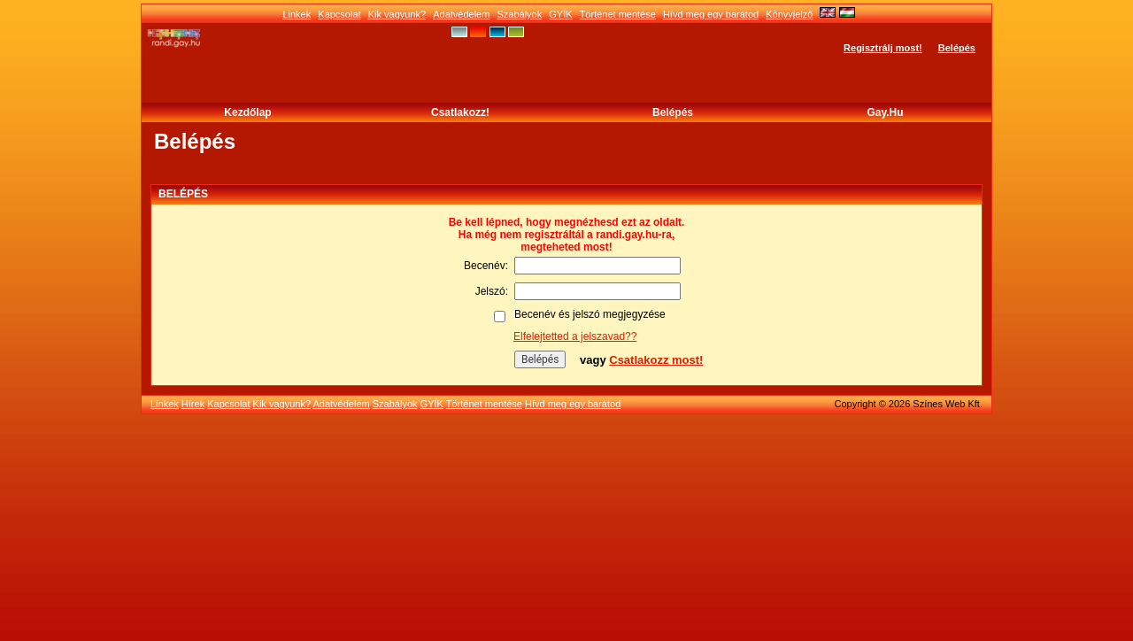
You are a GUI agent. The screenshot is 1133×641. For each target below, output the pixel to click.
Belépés (956, 47)
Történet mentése (618, 14)
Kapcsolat (339, 14)
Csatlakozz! (460, 112)
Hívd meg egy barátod (711, 14)
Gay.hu (885, 112)
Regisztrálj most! (883, 47)
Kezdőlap (247, 112)
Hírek (192, 403)
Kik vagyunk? (397, 14)
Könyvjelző (789, 14)
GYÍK (560, 14)
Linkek (296, 14)
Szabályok (519, 14)
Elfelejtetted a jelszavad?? (574, 336)
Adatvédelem (461, 14)
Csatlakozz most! (656, 360)
